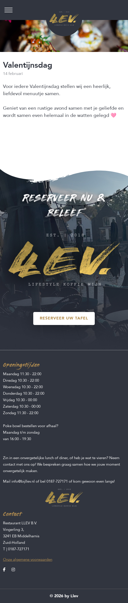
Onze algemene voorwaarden (27, 559)
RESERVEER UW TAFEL (64, 318)
